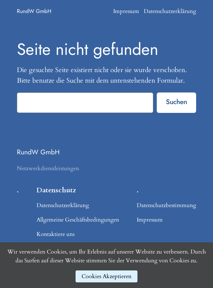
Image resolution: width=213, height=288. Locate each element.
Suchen (176, 102)
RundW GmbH (34, 11)
